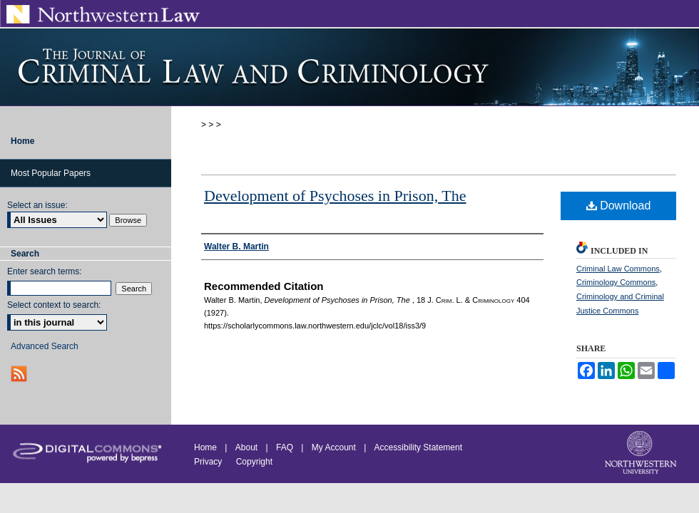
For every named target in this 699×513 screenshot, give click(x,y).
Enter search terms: (44, 271)
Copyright (254, 462)
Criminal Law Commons (618, 268)
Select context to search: (54, 305)
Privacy (209, 462)
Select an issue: (37, 205)
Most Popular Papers (51, 173)
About (246, 447)
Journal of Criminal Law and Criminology (349, 66)
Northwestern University (642, 454)
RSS (20, 374)
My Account (334, 447)
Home (205, 447)
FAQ (284, 447)
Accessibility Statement (418, 447)
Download (618, 206)
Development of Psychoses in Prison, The (335, 195)
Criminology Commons (615, 282)
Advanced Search (44, 346)
